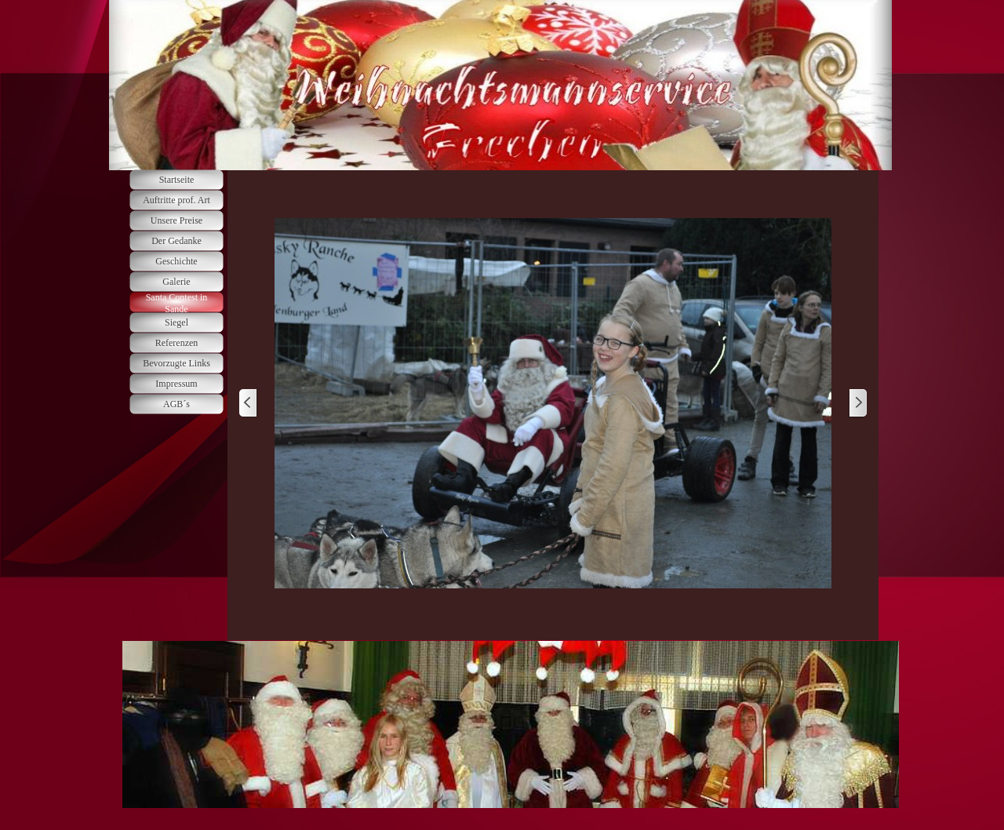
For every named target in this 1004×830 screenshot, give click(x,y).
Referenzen (176, 342)
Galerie (176, 281)
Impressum (176, 383)
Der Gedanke (176, 240)
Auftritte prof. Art (176, 200)
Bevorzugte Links (176, 363)
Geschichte (176, 261)
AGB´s (176, 404)
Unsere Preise (176, 220)
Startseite (177, 179)
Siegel (176, 322)
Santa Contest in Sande (177, 303)
